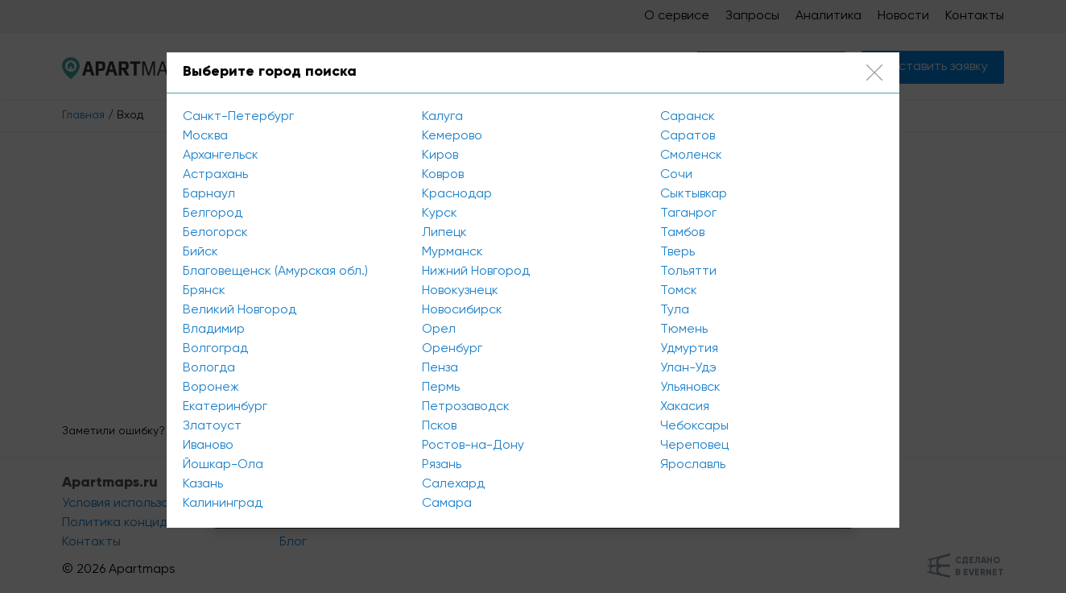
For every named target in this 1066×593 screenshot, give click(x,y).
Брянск (204, 290)
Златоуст (212, 426)
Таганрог (688, 213)
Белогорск (215, 232)
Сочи (676, 174)
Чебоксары (694, 426)
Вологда (209, 368)
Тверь (677, 252)
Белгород (212, 213)
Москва (205, 136)
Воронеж (211, 387)
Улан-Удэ (688, 368)
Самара (447, 503)
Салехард (453, 484)
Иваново (208, 445)
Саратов (687, 136)
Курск (439, 213)
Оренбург (452, 348)
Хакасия (684, 406)
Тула (674, 310)
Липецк (444, 232)
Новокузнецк (460, 290)
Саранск (687, 116)
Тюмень (684, 329)
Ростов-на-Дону (473, 445)
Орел (439, 329)
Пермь (441, 387)
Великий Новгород (239, 310)
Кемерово (452, 136)
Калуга (442, 116)
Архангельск (220, 155)
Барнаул (209, 194)
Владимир (214, 329)
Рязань (441, 464)
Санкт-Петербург (238, 116)
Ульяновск (690, 387)
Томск (678, 290)
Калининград (222, 503)
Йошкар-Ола (223, 464)
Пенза (440, 368)
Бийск (200, 252)
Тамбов (682, 232)
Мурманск (452, 252)
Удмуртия (689, 348)
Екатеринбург (225, 406)
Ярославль (692, 464)
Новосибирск (462, 310)
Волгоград (215, 348)
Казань (203, 484)
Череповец (694, 445)
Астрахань (215, 174)
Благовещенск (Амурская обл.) (275, 271)
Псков (439, 426)
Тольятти (688, 271)
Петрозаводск (466, 406)
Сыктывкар (693, 194)
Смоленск (691, 155)
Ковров (443, 174)
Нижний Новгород (476, 271)
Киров (440, 155)
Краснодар (457, 194)
